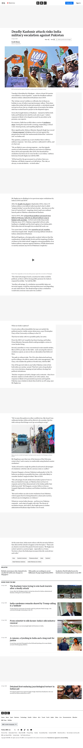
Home (8, 8)
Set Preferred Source (25, 739)
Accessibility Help (43, 737)
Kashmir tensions (22, 562)
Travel (48, 8)
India (41, 562)
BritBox (10, 724)
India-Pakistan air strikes (34, 566)
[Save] (53, 44)
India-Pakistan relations (18, 566)
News (12, 8)
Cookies (36, 737)
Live (66, 8)
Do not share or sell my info (73, 737)
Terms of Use (4, 737)
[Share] (47, 44)
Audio (57, 8)
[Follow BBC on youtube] (31, 734)
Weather (75, 721)
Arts (44, 8)
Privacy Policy (30, 737)
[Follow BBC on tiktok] (25, 734)
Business (22, 8)
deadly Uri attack (24, 208)
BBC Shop (3, 724)
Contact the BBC (52, 737)
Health (35, 8)
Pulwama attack (33, 562)
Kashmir (48, 562)
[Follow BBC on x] (15, 734)
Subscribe (69, 3)
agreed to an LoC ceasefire (41, 234)
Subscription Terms (13, 737)
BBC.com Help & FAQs (6, 739)
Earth (53, 8)
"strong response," (19, 137)
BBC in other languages (9, 729)
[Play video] (33, 264)
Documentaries (72, 8)
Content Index (16, 739)
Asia (13, 562)
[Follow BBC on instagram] (21, 734)
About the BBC (22, 737)
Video (61, 8)
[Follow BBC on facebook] (18, 734)
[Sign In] (78, 3)
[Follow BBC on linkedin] (28, 734)
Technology (29, 8)
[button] (3, 3)
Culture (40, 8)
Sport (16, 8)
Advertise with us (61, 737)
